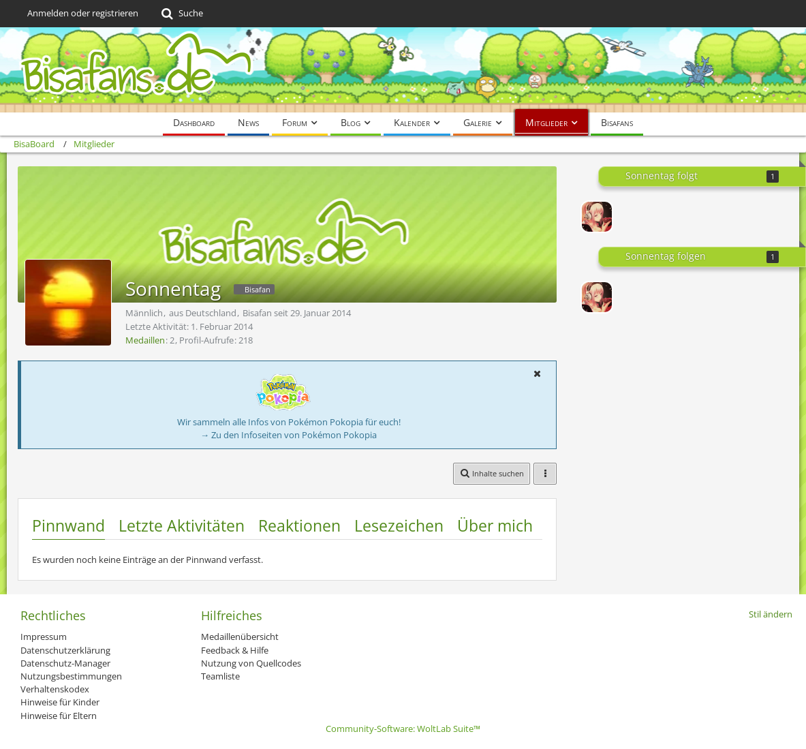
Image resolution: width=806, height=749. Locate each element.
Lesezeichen (399, 525)
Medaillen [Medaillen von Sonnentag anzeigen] (145, 340)
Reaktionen (299, 525)
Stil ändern (770, 614)
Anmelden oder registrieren (82, 13)
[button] (536, 373)
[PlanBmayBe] (596, 216)
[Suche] (181, 13)
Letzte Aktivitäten (182, 525)
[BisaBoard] (403, 69)
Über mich (495, 525)
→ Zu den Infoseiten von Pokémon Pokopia (288, 435)
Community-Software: (403, 728)
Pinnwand (68, 525)
